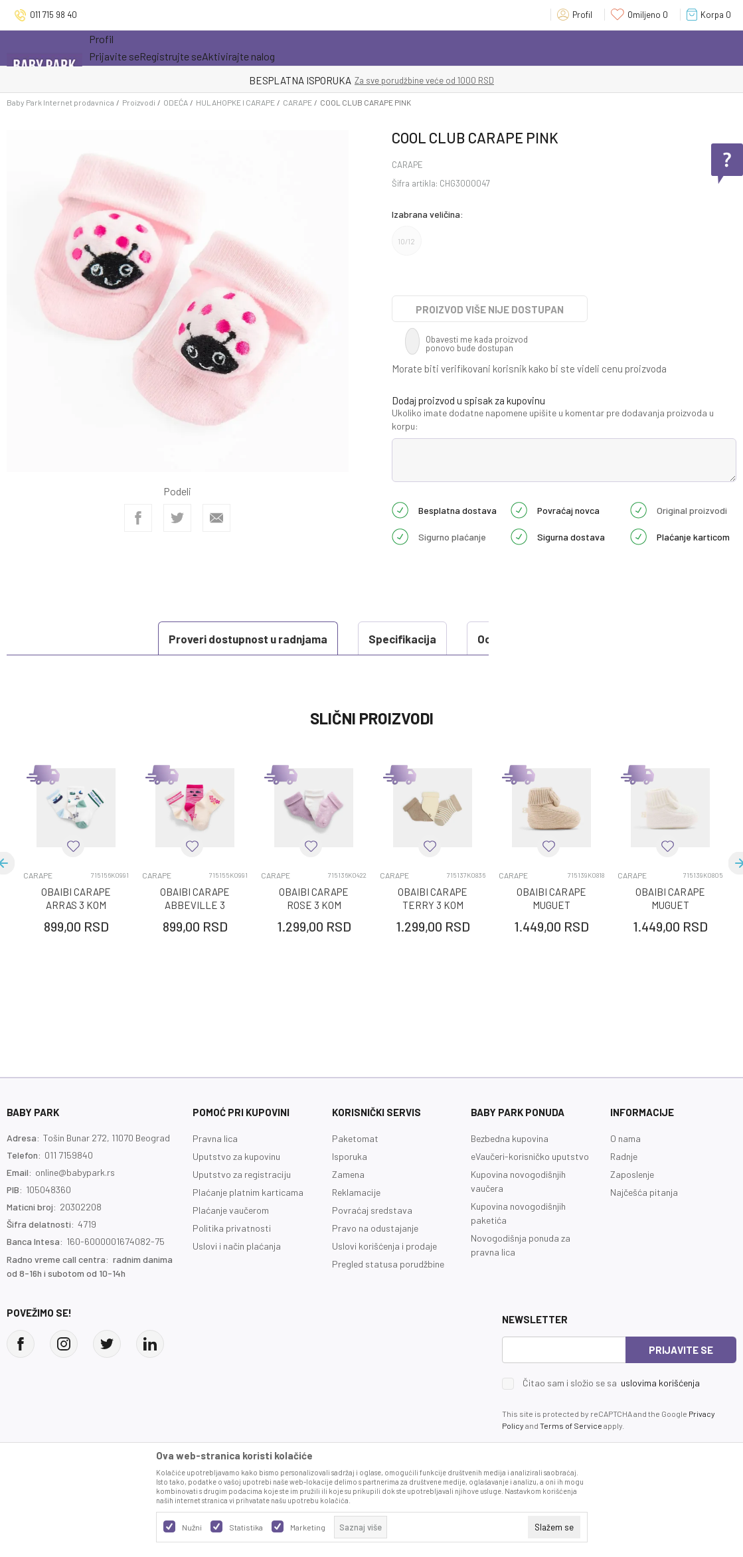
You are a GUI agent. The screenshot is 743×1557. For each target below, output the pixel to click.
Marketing (307, 1527)
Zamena (348, 1174)
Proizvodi (138, 102)
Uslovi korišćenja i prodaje (384, 1246)
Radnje (623, 1156)
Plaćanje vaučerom (231, 1210)
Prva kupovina (403, 47)
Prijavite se (681, 1350)
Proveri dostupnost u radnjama (106, 638)
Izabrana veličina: (427, 214)
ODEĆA (175, 102)
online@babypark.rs (75, 1172)
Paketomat (355, 1138)
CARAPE (297, 102)
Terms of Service (571, 1425)
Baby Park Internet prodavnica (60, 102)
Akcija (205, 47)
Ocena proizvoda (379, 638)
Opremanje (321, 47)
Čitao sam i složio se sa (611, 1383)
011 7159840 (68, 1155)
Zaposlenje (632, 1174)
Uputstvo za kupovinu (236, 1156)
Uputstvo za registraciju (242, 1174)
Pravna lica (215, 1138)
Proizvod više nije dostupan (490, 309)
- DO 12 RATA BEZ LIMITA (440, 80)
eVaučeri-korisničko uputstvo (530, 1156)
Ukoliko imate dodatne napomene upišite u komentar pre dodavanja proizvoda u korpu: (553, 419)
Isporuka (349, 1156)
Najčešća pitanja (644, 1192)
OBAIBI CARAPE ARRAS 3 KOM (76, 898)
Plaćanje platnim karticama (248, 1192)
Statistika (246, 1527)
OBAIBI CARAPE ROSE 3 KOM (314, 898)
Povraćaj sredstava (372, 1210)
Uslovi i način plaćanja (237, 1246)
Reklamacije (356, 1192)
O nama (625, 1138)
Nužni (192, 1527)
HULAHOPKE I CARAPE (235, 102)
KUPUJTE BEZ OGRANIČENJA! (325, 80)
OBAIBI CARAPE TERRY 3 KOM (432, 898)
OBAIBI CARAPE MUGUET (551, 898)
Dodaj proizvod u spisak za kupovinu (468, 400)
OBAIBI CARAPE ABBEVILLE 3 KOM (195, 905)
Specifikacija (261, 638)
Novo (261, 47)
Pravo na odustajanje (375, 1228)
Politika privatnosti (232, 1228)
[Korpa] (711, 15)
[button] (73, 846)
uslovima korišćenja (660, 1382)
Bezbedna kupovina (509, 1138)
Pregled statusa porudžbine (388, 1264)
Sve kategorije (132, 47)
